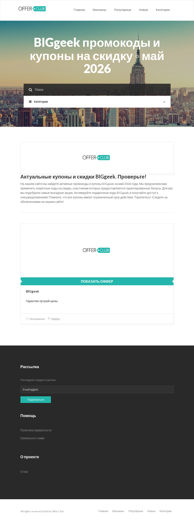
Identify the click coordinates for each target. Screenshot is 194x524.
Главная (79, 10)
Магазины (99, 10)
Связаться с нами (32, 438)
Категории (163, 10)
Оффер (54, 319)
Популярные (122, 10)
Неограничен (35, 319)
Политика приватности (36, 430)
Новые (143, 10)
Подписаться (35, 399)
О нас (24, 471)
